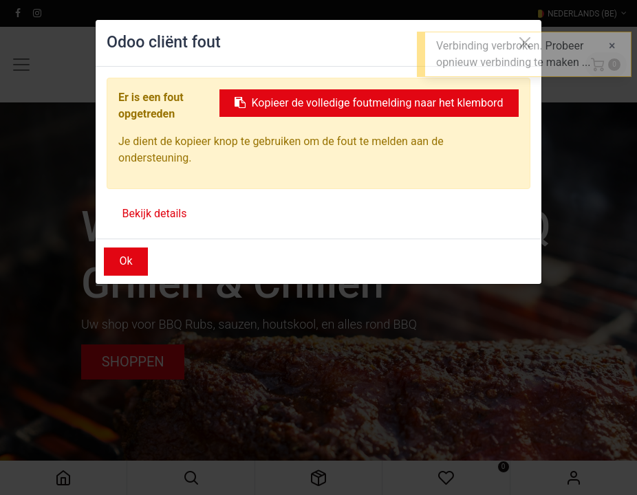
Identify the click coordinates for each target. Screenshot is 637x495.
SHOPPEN (133, 361)
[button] (190, 478)
